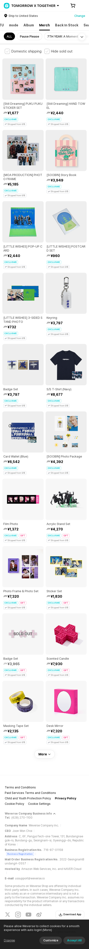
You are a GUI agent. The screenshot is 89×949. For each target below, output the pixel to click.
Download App (70, 914)
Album (28, 25)
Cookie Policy (14, 804)
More (44, 754)
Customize (50, 940)
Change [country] (79, 16)
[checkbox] (23, 51)
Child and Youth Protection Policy (28, 798)
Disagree (9, 940)
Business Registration (20, 854)
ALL (9, 36)
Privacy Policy (65, 798)
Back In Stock (66, 25)
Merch (44, 25)
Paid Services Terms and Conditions (30, 793)
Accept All (74, 940)
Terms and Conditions (20, 787)
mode (13, 25)
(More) (47, 930)
